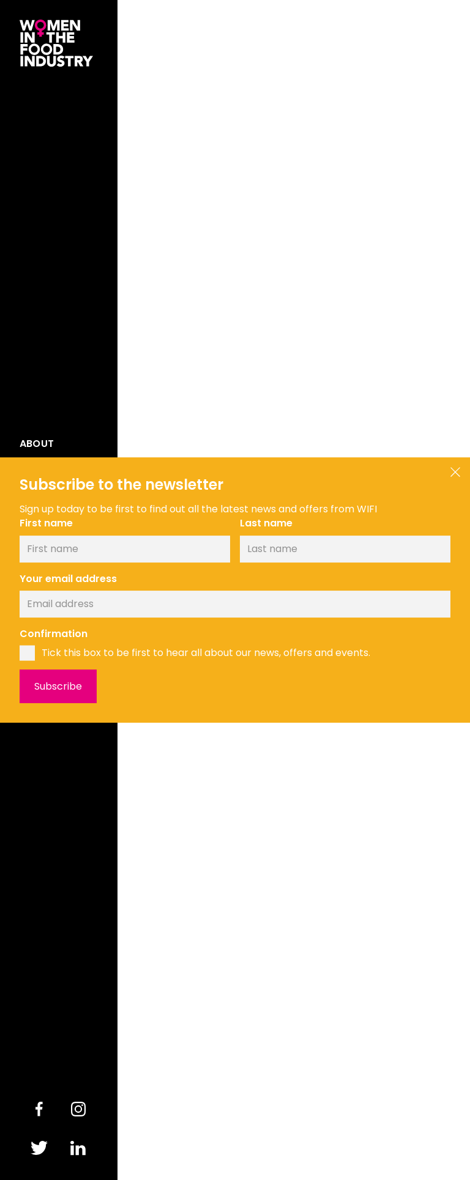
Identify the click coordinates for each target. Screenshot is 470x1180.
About (37, 443)
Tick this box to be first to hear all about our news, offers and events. (206, 653)
